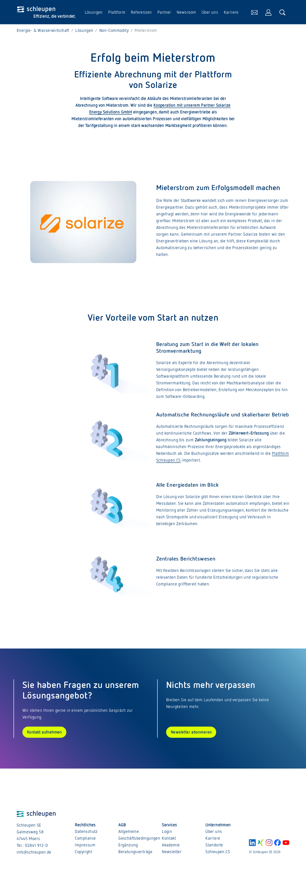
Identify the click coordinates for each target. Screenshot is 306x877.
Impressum (85, 846)
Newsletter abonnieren (191, 733)
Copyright (83, 853)
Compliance (85, 839)
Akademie (171, 846)
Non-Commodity (114, 31)
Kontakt (169, 839)
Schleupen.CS (217, 853)
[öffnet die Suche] (282, 13)
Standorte (214, 846)
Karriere (230, 12)
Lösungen (93, 12)
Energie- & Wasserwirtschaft (43, 31)
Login (167, 832)
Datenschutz (86, 832)
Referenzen (141, 12)
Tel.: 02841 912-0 (32, 846)
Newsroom (185, 12)
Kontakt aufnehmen (45, 733)
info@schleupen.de (34, 853)
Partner (164, 12)
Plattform (116, 12)
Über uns (209, 12)
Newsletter (172, 853)
